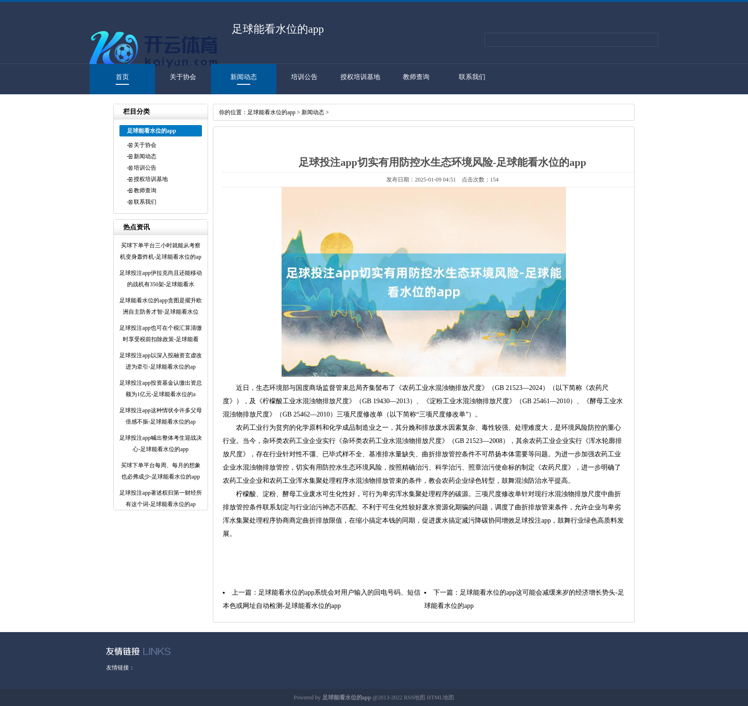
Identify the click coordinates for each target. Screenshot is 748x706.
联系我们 (472, 77)
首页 (122, 77)
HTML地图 (440, 697)
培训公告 (304, 77)
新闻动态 (243, 77)
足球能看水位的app (271, 112)
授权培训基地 (360, 77)
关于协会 (183, 77)
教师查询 (416, 77)
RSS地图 (414, 697)
